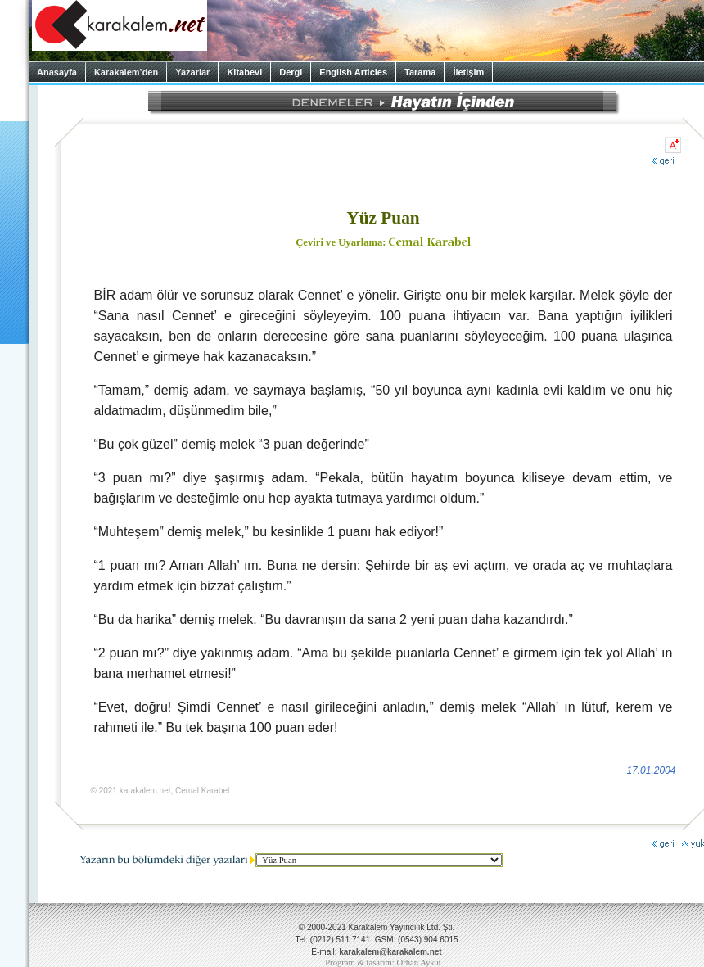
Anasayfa (57, 72)
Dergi (290, 72)
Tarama (419, 72)
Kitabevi (244, 72)
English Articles (353, 72)
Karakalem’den (126, 72)
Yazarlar (192, 72)
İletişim (468, 72)
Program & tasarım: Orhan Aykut (383, 962)
